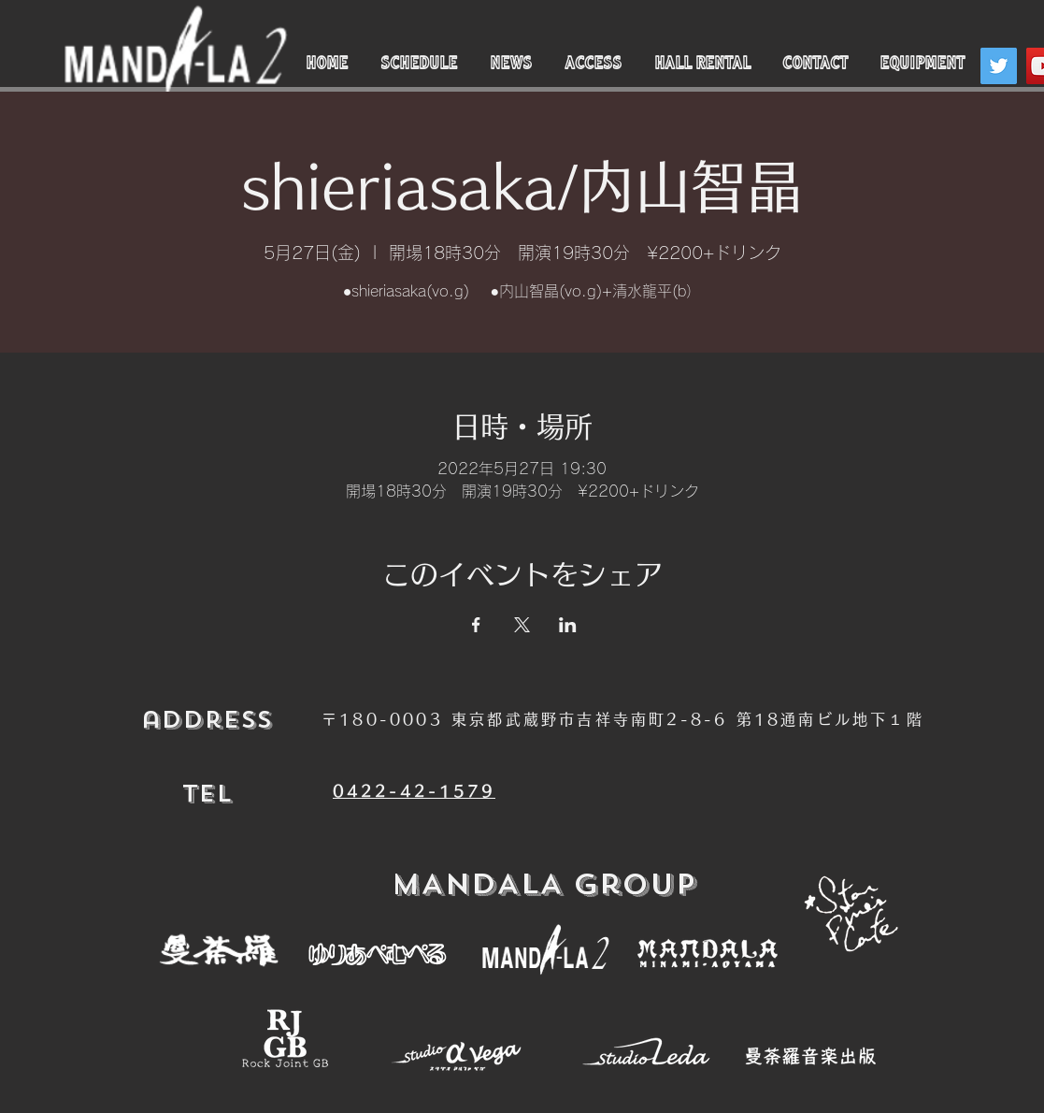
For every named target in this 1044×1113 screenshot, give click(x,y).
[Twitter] (998, 66)
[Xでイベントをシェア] (522, 624)
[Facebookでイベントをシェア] (476, 624)
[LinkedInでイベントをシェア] (568, 624)
